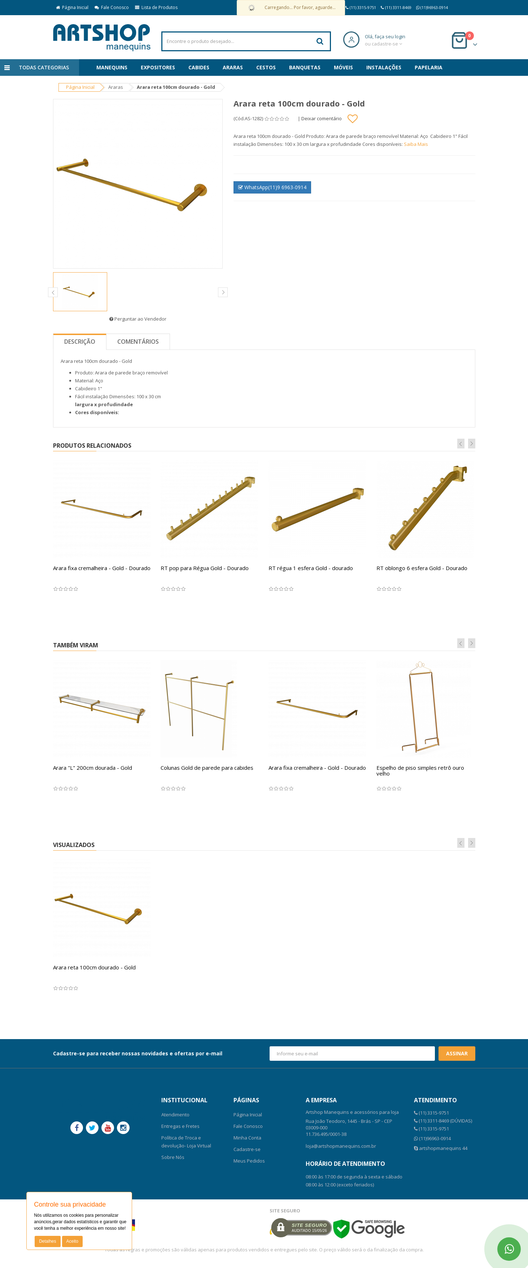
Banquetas (304, 67)
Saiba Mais (416, 144)
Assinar (457, 1053)
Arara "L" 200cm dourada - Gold (92, 767)
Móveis (343, 67)
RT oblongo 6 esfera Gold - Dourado (421, 568)
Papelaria (428, 67)
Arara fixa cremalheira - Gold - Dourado (101, 568)
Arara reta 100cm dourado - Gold (94, 967)
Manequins (111, 67)
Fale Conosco (112, 7)
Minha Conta (247, 1137)
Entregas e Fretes (180, 1126)
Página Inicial (72, 7)
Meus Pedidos (249, 1161)
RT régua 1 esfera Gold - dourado (311, 568)
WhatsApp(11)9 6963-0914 (272, 187)
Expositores (158, 67)
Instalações (383, 67)
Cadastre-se (247, 1149)
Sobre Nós (172, 1157)
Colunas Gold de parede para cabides (207, 767)
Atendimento (175, 1114)
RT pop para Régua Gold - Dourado (205, 568)
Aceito (72, 1241)
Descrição (79, 342)
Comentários (138, 342)
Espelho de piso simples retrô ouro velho (420, 770)
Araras (233, 67)
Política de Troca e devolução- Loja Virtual (186, 1141)
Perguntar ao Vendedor (137, 319)
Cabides (198, 67)
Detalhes (47, 1241)
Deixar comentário (321, 118)
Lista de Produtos (156, 7)
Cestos (266, 67)
